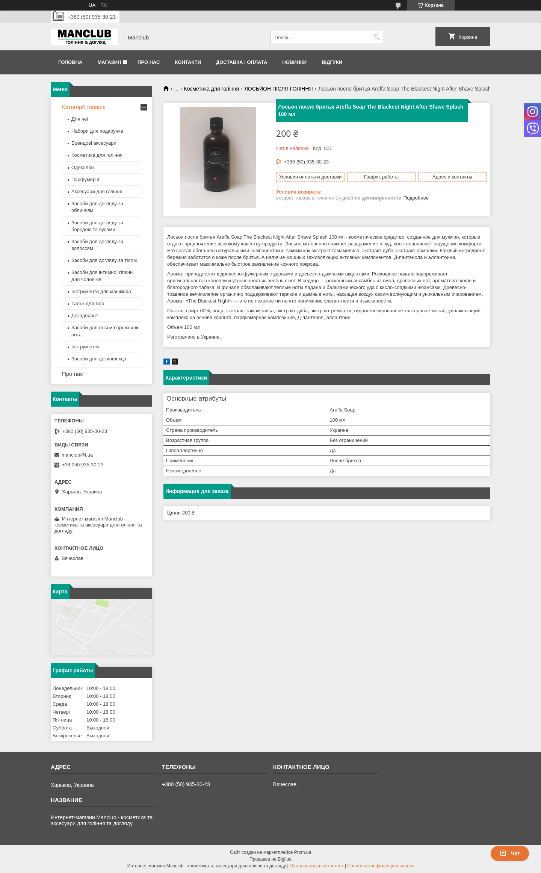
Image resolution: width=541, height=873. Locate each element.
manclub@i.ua (77, 455)
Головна (70, 62)
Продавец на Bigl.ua (270, 859)
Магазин (109, 62)
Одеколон (82, 167)
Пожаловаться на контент (316, 865)
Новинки (294, 62)
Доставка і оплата (241, 62)
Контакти (188, 62)
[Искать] (376, 37)
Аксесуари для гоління (96, 191)
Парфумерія (85, 179)
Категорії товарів (84, 107)
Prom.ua (302, 852)
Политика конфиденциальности (380, 865)
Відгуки (332, 62)
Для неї (79, 119)
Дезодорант (84, 315)
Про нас (149, 62)
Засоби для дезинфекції (98, 359)
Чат (510, 853)
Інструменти (85, 347)
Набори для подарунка (97, 131)
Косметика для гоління (211, 89)
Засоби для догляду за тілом (104, 260)
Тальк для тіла (87, 303)
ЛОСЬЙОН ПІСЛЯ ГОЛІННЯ (279, 89)
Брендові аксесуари (93, 143)
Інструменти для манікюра (101, 291)
